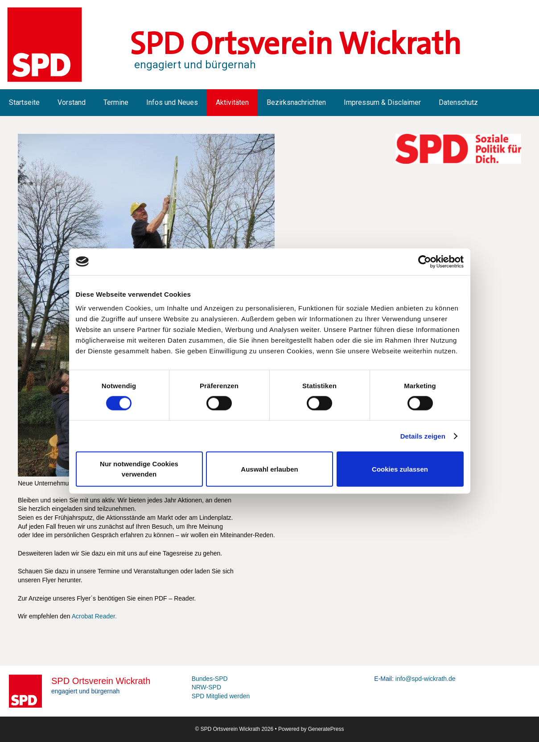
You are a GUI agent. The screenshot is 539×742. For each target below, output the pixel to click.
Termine (115, 102)
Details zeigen (422, 435)
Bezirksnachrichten (296, 102)
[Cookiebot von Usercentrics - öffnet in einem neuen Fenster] (425, 261)
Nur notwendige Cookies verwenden (139, 469)
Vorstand (72, 102)
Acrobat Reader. (94, 616)
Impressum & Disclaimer (382, 102)
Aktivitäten (232, 102)
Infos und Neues (172, 102)
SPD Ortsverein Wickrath (295, 43)
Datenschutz (458, 102)
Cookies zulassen (400, 469)
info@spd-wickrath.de (425, 678)
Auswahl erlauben (269, 469)
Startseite (24, 102)
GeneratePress (326, 729)
